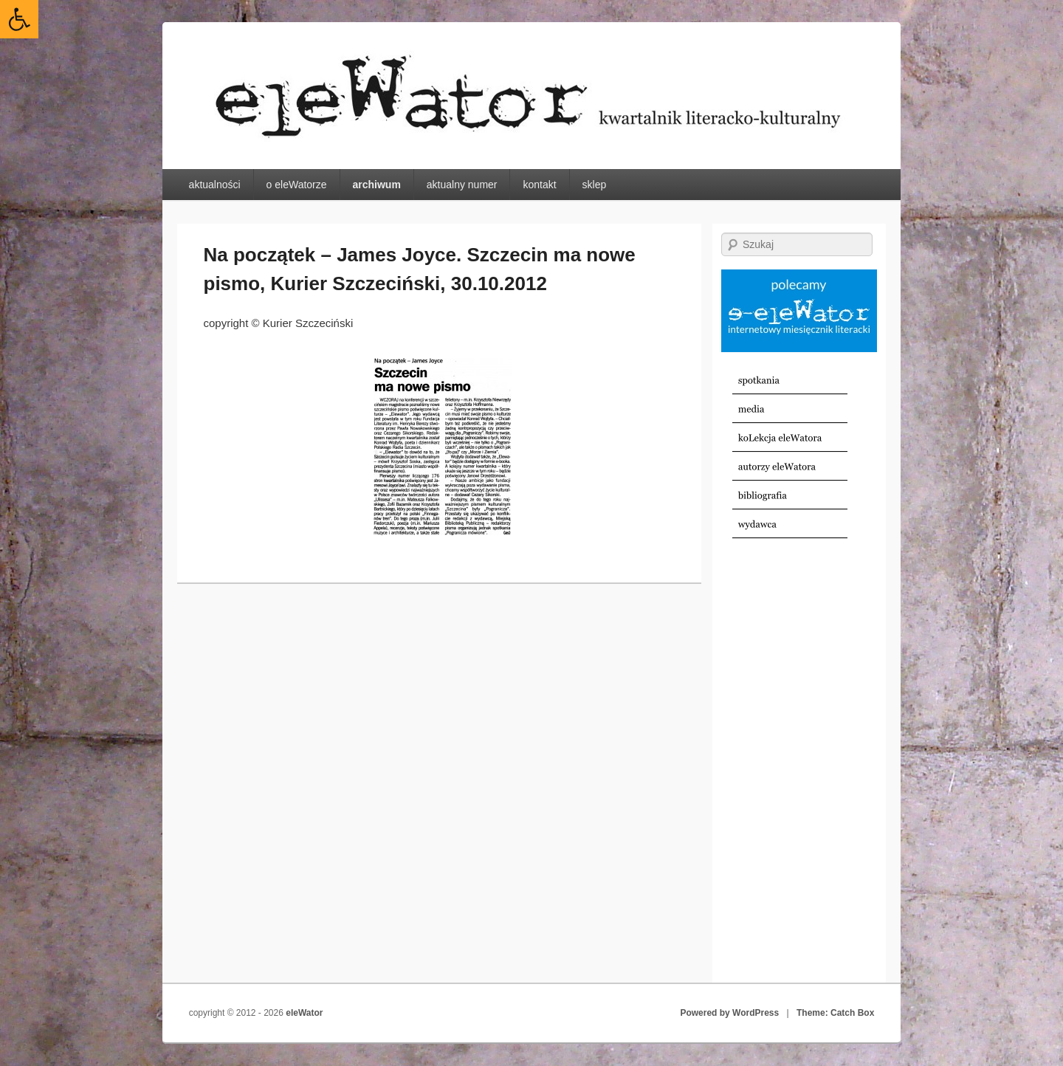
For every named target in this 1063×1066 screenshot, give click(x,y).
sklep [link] (594, 184)
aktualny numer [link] (462, 184)
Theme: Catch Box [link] (835, 1013)
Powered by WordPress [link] (729, 1013)
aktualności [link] (215, 184)
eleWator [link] (304, 1013)
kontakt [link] (539, 184)
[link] (19, 19)
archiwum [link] (376, 184)
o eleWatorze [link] (296, 184)
